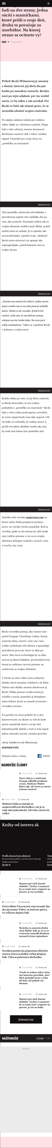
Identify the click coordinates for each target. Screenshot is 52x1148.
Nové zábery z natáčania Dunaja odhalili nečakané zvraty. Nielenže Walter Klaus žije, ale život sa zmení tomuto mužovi (34, 784)
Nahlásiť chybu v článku (14, 756)
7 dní (48, 1038)
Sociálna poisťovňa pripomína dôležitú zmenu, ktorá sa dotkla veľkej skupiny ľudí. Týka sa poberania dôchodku (25, 953)
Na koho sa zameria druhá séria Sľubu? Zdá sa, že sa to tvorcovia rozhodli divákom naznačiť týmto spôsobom (34, 932)
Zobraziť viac (26, 1019)
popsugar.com (10, 747)
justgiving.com (35, 517)
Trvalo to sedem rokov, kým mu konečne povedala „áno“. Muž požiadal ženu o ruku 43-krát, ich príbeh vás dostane (34, 978)
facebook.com (44, 204)
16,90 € (6, 865)
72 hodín (40, 1038)
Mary (4, 41)
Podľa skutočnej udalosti (16, 856)
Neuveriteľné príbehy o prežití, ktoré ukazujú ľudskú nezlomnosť (21, 860)
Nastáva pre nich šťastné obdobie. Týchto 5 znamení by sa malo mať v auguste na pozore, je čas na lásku (34, 887)
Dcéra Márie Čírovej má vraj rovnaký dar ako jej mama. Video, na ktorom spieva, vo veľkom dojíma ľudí (26, 909)
